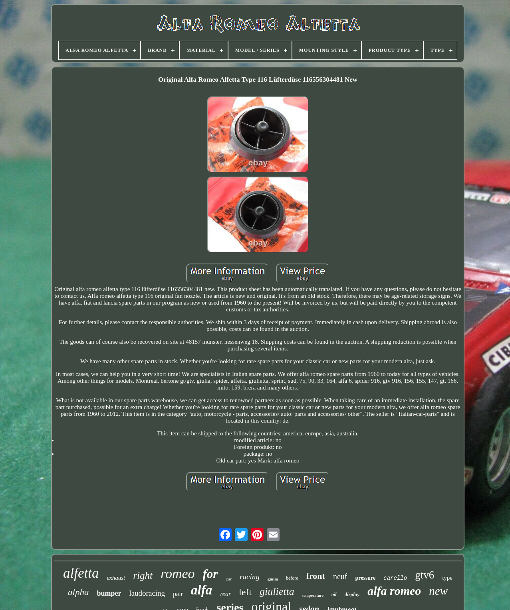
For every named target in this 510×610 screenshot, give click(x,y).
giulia (273, 579)
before (292, 578)
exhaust (116, 578)
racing (250, 577)
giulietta (277, 591)
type (447, 578)
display (352, 594)
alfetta (81, 573)
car (229, 579)
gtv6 (424, 575)
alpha (78, 592)
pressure (365, 578)
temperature (312, 595)
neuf (340, 576)
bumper (109, 593)
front (315, 576)
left (245, 592)
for (210, 574)
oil (334, 594)
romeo (178, 573)
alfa (201, 590)
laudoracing (147, 593)
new (438, 590)
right (143, 575)
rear (225, 593)
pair (178, 593)
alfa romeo (394, 590)
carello (395, 578)
